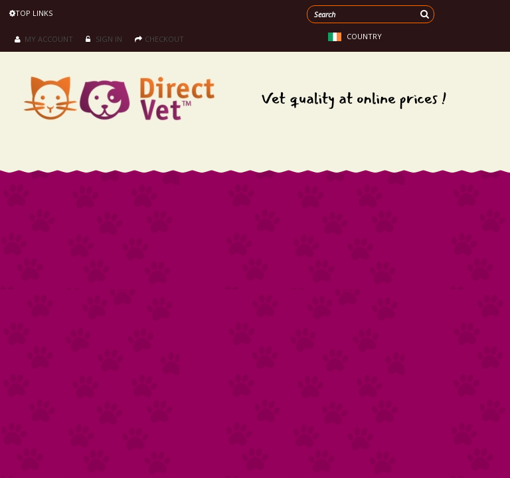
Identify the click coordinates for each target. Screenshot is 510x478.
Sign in (104, 39)
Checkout (159, 39)
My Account (44, 39)
